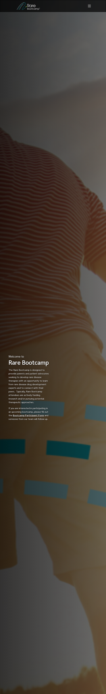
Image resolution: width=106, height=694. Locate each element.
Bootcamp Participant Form (28, 415)
